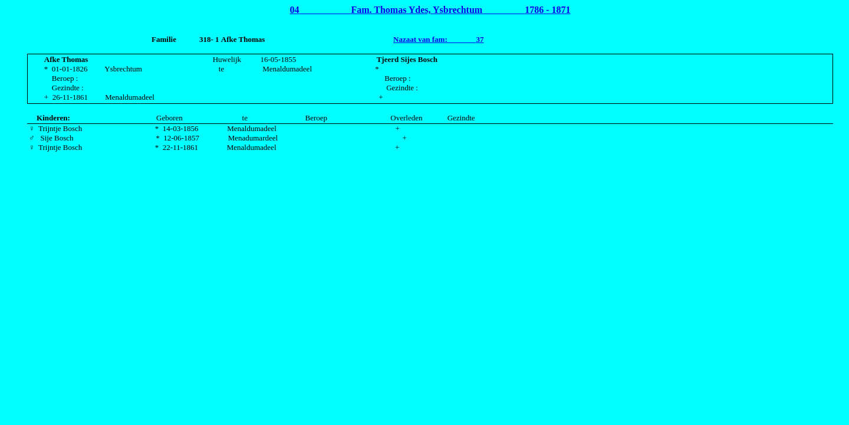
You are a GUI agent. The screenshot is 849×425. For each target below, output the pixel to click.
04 (294, 10)
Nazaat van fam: (421, 39)
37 (480, 39)
